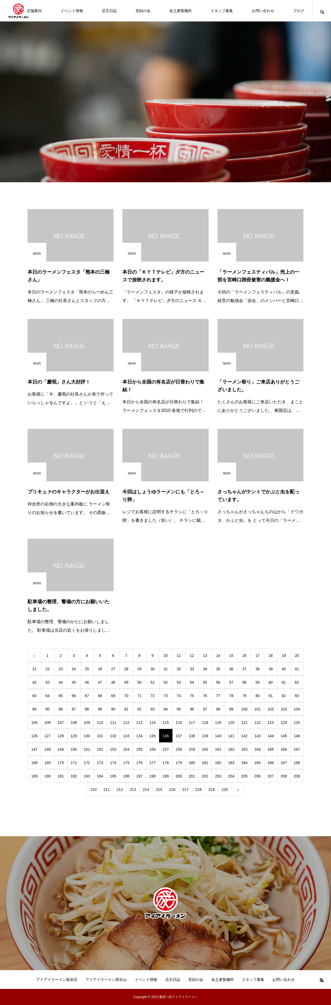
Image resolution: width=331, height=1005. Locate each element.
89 (100, 709)
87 (74, 709)
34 (205, 669)
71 (139, 696)
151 (87, 749)
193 (87, 776)
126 (34, 736)
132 (113, 736)
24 (74, 669)
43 (48, 682)
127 (47, 736)
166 (284, 749)
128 (61, 736)
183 (231, 763)
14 (218, 655)
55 (205, 682)
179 (179, 763)
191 (61, 776)
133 (126, 736)
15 (231, 655)
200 (179, 776)
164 (257, 749)
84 (34, 709)
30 (153, 669)
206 (257, 776)
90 (113, 709)
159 (192, 749)
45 (74, 682)
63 (34, 696)
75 (192, 696)
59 (257, 682)
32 (179, 669)
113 (139, 722)
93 (153, 709)
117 (192, 722)
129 (74, 736)
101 (257, 709)
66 (74, 696)
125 (297, 722)
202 (205, 776)
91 (126, 709)
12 (192, 655)
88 (87, 709)
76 (205, 696)
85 (48, 709)
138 (192, 736)
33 (192, 669)
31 (166, 669)
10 (166, 655)
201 (192, 776)
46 (87, 682)
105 (34, 722)
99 (231, 709)
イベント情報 (72, 11)
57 (231, 682)
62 (297, 682)
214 (146, 789)
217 (185, 789)
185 (257, 763)
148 (47, 749)
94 (166, 709)
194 (100, 776)
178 (166, 763)
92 (139, 709)
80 (257, 696)
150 (74, 749)
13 (205, 655)
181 (205, 763)
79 (244, 696)
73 (166, 696)
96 (192, 709)
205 (244, 776)
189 (34, 776)
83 (297, 696)
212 (119, 789)
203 (218, 776)
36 (231, 669)
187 (284, 763)
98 (218, 709)
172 (87, 763)
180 (192, 763)
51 (153, 682)
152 (100, 749)
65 (61, 696)
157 (166, 749)
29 (139, 669)
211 (106, 789)
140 (218, 736)
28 (126, 669)
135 (152, 736)
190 (47, 776)
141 (231, 736)
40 (284, 669)
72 (153, 696)
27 (113, 669)
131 (100, 736)
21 (34, 669)
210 (93, 789)
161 (218, 749)
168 (34, 763)
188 (297, 763)
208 (284, 776)
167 (297, 749)
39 (271, 669)
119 (218, 722)
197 (139, 776)
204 (231, 776)
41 (297, 669)
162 (231, 749)
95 (179, 709)
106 (47, 722)
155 (139, 749)
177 (152, 763)
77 (218, 696)
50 (139, 682)
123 (271, 722)
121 (244, 722)
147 (34, 749)
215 (159, 789)
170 (61, 763)
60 (271, 682)
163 (244, 749)
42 (34, 682)
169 (47, 763)
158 (179, 749)
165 (271, 749)
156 (152, 749)
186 (271, 763)
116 (179, 722)
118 (205, 722)
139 (205, 736)
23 (61, 669)
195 (113, 776)
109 (87, 722)
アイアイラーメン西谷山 (106, 979)
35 (218, 669)
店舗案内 (34, 11)
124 (284, 722)
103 (284, 709)
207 (271, 776)
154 (126, 749)
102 (271, 709)
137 (179, 736)
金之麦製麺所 (180, 11)
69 (113, 696)
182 (218, 763)
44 (61, 682)
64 (48, 696)
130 (87, 736)
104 (297, 709)
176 (139, 763)
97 (205, 709)
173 (100, 763)
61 (284, 682)
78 (231, 696)
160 (205, 749)
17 (257, 655)
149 (61, 749)
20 (297, 655)
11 (179, 655)
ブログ (298, 11)
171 (74, 763)
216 (172, 789)
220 (224, 789)
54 (192, 682)
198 (152, 776)
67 (87, 696)
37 (244, 669)
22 (48, 669)
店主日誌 (109, 11)
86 (61, 709)
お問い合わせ (263, 11)
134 (139, 736)
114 (152, 722)
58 (244, 682)
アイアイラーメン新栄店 (56, 979)
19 (284, 655)
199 (166, 776)
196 (126, 776)
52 (166, 682)
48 (113, 682)
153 (113, 749)
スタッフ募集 (221, 11)
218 (198, 789)
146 (297, 736)
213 (133, 789)
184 (244, 763)
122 (257, 722)
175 (126, 763)
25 (87, 669)
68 (100, 696)
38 (257, 669)
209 (297, 776)
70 (126, 696)
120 (231, 722)
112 (126, 722)
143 (257, 736)
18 (271, 655)
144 (271, 736)
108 (74, 722)
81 (271, 696)
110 (100, 722)
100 (244, 709)
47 (100, 682)
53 (179, 682)
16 (244, 655)
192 (74, 776)
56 (218, 682)
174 (113, 763)
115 (166, 722)
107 (61, 722)
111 (113, 722)
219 (211, 789)
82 (284, 696)
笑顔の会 (143, 11)
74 (179, 696)
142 (244, 736)
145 (284, 736)
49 (126, 682)
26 (100, 669)
